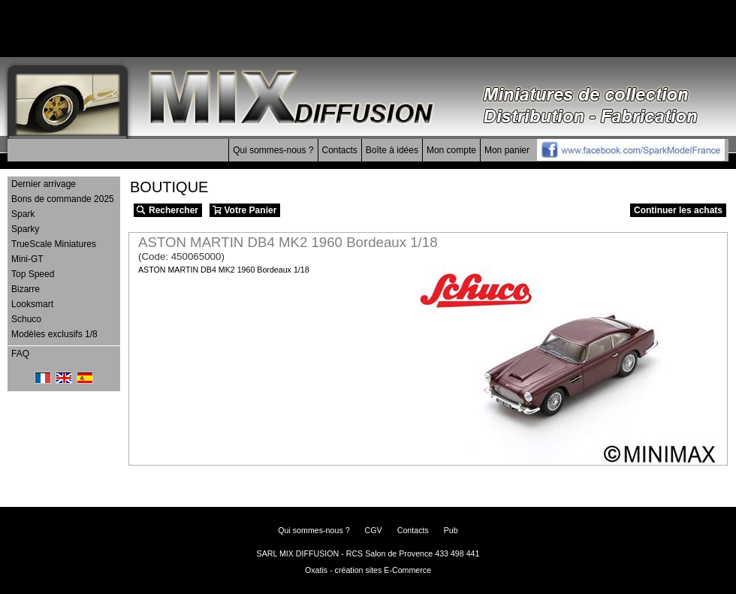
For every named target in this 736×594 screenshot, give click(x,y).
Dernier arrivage (43, 184)
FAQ (20, 353)
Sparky (25, 229)
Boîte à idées (392, 150)
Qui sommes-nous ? (273, 150)
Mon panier (506, 150)
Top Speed (32, 274)
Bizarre (25, 289)
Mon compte (451, 150)
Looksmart (32, 304)
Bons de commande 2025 (62, 199)
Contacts (339, 150)
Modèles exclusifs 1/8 (54, 334)
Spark (23, 214)
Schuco (26, 319)
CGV (373, 530)
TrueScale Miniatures (53, 244)
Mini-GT (27, 259)
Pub (451, 530)
